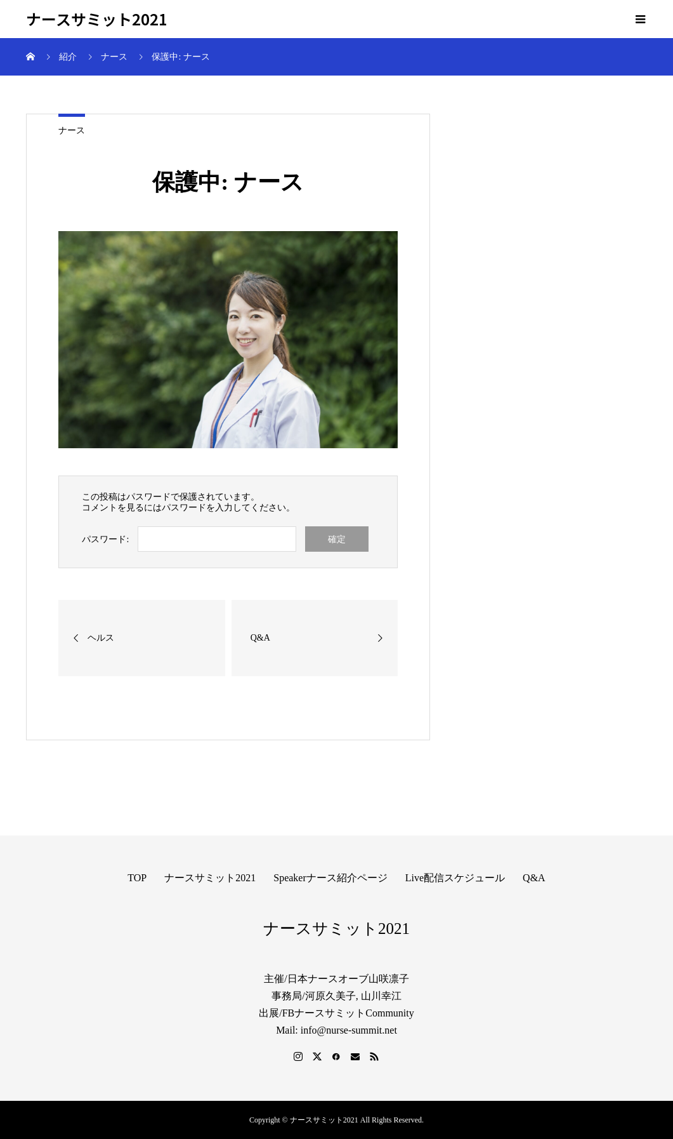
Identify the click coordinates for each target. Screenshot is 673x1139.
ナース (71, 130)
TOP (137, 877)
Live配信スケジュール (455, 877)
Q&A (534, 877)
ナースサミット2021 (96, 19)
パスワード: (105, 539)
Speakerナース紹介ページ (330, 877)
